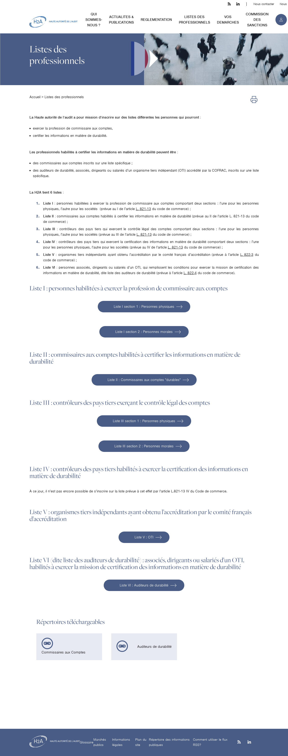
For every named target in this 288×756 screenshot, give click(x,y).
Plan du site (140, 742)
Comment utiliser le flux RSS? (210, 742)
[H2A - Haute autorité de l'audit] (53, 22)
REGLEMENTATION (156, 19)
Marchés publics (99, 742)
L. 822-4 (190, 273)
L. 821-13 (143, 209)
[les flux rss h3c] (229, 4)
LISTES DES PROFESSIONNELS (194, 20)
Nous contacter (264, 4)
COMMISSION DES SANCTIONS (257, 19)
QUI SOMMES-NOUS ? (93, 19)
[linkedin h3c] (238, 4)
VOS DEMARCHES (228, 20)
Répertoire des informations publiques (169, 742)
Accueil (34, 97)
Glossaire (86, 742)
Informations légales (121, 742)
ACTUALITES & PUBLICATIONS (121, 20)
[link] (69, 646)
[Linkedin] (249, 742)
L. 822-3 (246, 254)
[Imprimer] (254, 99)
